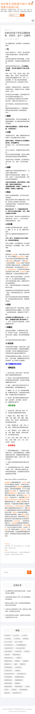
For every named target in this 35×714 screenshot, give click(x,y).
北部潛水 (14, 523)
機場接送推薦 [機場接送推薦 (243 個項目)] (18, 686)
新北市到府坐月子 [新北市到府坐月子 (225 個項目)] (9, 673)
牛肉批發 (13, 254)
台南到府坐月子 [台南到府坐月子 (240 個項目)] (9, 648)
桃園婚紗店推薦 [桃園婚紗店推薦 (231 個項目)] (19, 677)
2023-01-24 (8, 30)
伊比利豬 (17, 521)
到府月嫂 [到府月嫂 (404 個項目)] (25, 638)
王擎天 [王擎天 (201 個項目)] (6, 689)
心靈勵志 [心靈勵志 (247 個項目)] (17, 670)
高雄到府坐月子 (23, 499)
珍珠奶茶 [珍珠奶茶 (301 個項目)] (14, 689)
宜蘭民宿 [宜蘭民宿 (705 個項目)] (22, 664)
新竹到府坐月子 (21, 256)
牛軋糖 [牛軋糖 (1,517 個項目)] (27, 686)
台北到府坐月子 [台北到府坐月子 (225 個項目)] (9, 645)
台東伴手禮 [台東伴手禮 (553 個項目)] (18, 651)
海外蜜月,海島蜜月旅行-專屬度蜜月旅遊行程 (17, 5)
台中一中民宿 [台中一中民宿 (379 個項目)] (18, 642)
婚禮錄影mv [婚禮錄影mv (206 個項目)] (8, 664)
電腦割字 (18, 263)
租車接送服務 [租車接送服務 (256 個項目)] (23, 689)
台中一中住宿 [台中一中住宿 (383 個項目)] (8, 642)
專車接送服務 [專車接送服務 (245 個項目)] (8, 667)
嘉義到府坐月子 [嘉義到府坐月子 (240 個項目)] (9, 657)
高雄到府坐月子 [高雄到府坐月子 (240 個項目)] (17, 692)
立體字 (25, 495)
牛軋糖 (27, 516)
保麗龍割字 (8, 482)
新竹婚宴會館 (19, 486)
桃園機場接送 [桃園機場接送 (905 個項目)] (8, 680)
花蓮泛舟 (23, 514)
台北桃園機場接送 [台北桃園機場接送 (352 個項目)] (21, 645)
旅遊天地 (17, 39)
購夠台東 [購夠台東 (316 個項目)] (7, 692)
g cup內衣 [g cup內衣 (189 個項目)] (16, 635)
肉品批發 (23, 529)
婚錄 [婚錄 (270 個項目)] (15, 664)
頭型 (20, 501)
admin (10, 39)
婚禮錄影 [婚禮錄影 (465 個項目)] (25, 661)
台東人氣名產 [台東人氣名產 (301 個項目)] (8, 651)
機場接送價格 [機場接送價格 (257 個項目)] (8, 686)
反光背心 (24, 482)
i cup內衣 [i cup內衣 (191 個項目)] (24, 635)
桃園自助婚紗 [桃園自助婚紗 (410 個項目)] (8, 683)
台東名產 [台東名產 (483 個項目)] (26, 651)
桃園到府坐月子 (13, 493)
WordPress (23, 711)
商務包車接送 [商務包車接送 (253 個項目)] (16, 654)
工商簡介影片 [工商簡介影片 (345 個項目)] (8, 670)
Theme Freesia (12, 711)
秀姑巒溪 (26, 525)
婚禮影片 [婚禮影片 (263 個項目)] (17, 661)
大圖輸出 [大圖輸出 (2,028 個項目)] (18, 657)
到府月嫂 (11, 491)
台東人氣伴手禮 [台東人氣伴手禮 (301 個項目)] (20, 648)
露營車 (15, 512)
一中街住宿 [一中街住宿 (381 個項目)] (8, 638)
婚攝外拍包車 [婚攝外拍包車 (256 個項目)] (8, 661)
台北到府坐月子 (9, 506)
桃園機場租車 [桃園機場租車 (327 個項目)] (18, 680)
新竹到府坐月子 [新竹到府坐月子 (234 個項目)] (22, 673)
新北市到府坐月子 (20, 506)
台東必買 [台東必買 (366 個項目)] (7, 654)
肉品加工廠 (23, 271)
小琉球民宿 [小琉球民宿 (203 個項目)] (18, 667)
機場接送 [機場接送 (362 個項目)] (17, 683)
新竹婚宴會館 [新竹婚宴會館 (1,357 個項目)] (8, 677)
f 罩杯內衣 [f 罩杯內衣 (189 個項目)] (7, 635)
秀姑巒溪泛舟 (12, 269)
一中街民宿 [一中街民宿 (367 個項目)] (17, 638)
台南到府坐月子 (13, 499)
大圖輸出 (11, 261)
